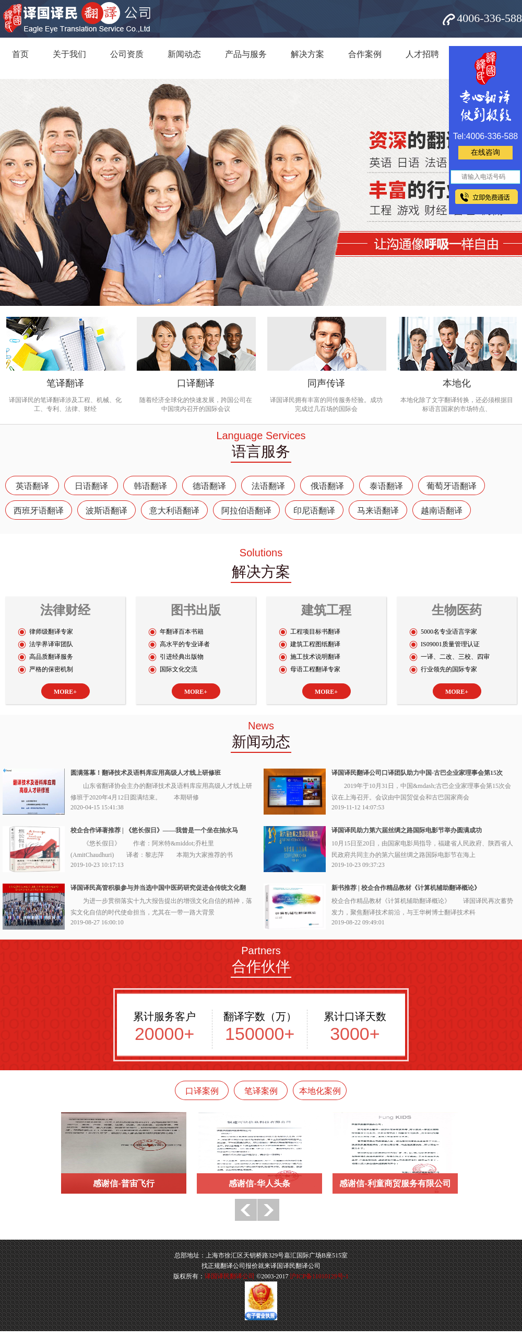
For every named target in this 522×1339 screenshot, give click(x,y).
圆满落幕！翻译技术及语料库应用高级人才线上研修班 (145, 772)
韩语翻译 (150, 486)
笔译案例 (261, 1090)
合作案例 (365, 54)
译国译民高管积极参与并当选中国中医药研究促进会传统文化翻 (158, 887)
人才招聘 (422, 54)
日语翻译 (91, 486)
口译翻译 (196, 383)
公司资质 (127, 54)
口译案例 (202, 1090)
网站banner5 (261, 192)
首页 (20, 54)
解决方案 (307, 54)
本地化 (457, 383)
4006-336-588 (489, 18)
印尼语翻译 (314, 510)
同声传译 (326, 383)
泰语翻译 (386, 486)
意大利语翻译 (174, 510)
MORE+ (65, 691)
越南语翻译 (441, 510)
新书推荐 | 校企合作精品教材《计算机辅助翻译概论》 (405, 887)
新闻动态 (184, 54)
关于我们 (69, 54)
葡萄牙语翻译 (451, 486)
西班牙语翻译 (39, 510)
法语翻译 (268, 486)
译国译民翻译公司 (230, 1276)
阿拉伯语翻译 (246, 510)
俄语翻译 (327, 486)
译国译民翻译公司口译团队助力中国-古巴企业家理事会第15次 (417, 772)
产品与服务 (246, 54)
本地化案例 (320, 1090)
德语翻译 (209, 486)
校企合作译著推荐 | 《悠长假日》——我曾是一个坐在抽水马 (154, 830)
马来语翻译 (378, 510)
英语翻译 (32, 486)
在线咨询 (485, 152)
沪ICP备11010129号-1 (319, 1276)
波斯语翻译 (106, 510)
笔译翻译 (65, 383)
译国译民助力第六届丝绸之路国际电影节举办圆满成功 (406, 830)
